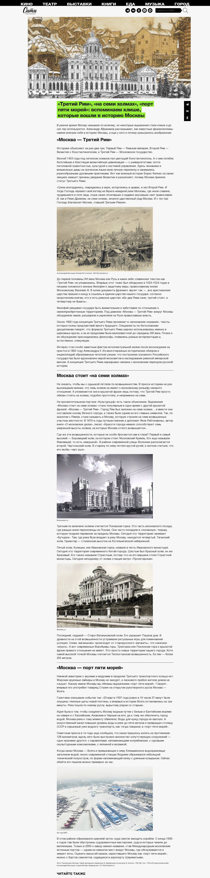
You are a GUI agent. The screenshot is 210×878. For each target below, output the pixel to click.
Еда (130, 4)
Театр (50, 4)
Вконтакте (187, 111)
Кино (27, 4)
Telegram (127, 10)
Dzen (144, 10)
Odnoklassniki (139, 10)
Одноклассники (187, 117)
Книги (109, 4)
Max (150, 10)
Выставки (79, 4)
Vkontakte (133, 10)
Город (182, 4)
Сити (30, 10)
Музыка (154, 4)
